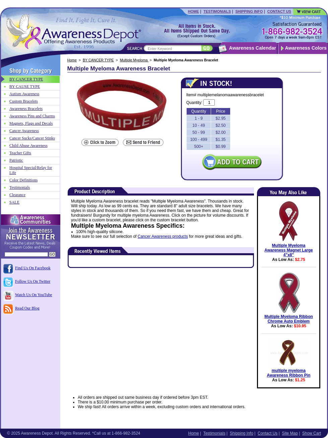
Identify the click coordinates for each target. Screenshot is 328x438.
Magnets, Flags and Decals (31, 123)
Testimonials (217, 11)
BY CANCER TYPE (98, 60)
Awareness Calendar (252, 48)
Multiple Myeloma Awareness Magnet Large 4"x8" (288, 250)
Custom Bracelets (23, 101)
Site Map (290, 433)
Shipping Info (249, 11)
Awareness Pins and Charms (32, 116)
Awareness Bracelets (26, 108)
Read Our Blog (27, 308)
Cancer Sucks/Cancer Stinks (32, 138)
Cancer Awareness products (163, 236)
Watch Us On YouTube (33, 294)
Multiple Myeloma (134, 60)
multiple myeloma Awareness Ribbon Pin (289, 373)
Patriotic (16, 160)
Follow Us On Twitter (32, 281)
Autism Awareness (24, 94)
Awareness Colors (306, 48)
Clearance (17, 195)
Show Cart (311, 433)
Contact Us (279, 11)
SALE (14, 202)
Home (193, 11)
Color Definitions (23, 180)
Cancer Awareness (24, 130)
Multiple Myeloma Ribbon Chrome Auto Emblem (288, 319)
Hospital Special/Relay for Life (30, 170)
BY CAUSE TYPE (24, 86)
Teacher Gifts (20, 153)
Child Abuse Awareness (28, 145)
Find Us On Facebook (33, 268)
